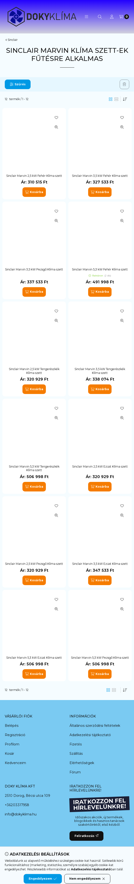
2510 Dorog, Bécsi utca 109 (27, 795)
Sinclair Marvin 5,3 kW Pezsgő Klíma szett (100, 657)
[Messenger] (53, 864)
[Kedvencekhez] (56, 117)
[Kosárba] (34, 192)
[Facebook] (43, 864)
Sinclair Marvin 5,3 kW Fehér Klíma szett (100, 269)
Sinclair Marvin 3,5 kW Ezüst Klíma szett (100, 564)
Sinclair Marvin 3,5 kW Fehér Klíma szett (100, 176)
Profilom (12, 744)
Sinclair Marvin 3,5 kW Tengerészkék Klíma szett (100, 371)
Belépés (11, 725)
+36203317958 (17, 805)
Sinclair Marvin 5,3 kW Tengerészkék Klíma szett (34, 468)
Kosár (9, 753)
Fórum (75, 772)
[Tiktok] (91, 864)
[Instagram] (81, 864)
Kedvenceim (15, 763)
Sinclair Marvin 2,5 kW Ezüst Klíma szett (100, 466)
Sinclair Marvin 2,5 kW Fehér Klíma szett (34, 176)
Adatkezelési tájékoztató (90, 735)
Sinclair (13, 40)
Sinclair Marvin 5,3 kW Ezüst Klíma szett (34, 657)
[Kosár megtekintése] (124, 17)
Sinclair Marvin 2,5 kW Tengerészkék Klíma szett (34, 371)
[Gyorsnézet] (56, 127)
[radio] (116, 99)
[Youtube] (72, 864)
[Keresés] (100, 17)
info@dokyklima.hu (21, 814)
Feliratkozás (86, 836)
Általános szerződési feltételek (95, 725)
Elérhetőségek (82, 763)
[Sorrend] (125, 99)
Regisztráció (15, 735)
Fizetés (76, 744)
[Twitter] (62, 864)
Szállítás (76, 753)
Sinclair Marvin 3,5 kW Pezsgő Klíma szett (34, 269)
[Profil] (112, 17)
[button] (86, 17)
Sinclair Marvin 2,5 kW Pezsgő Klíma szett (34, 564)
